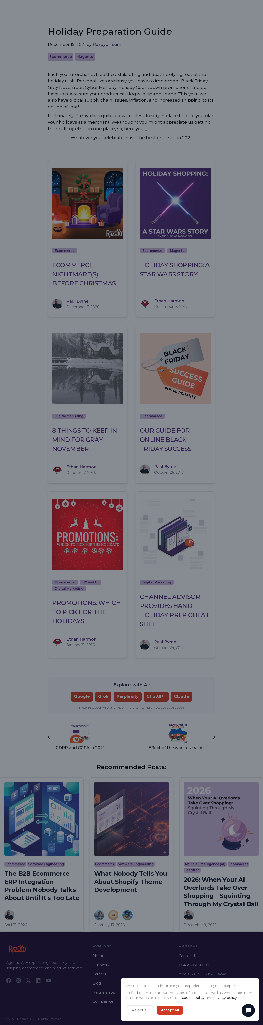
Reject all (140, 1010)
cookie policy (193, 997)
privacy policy (225, 997)
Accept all (170, 1010)
